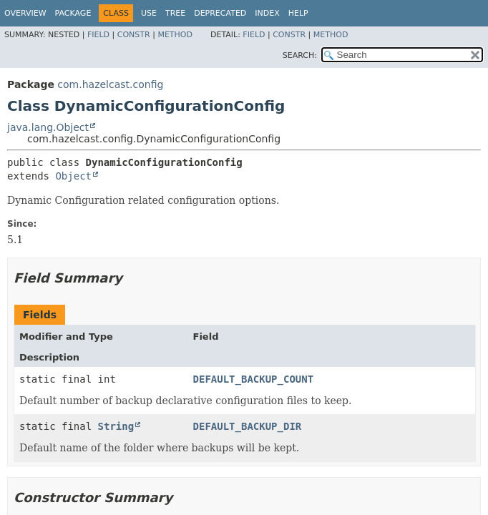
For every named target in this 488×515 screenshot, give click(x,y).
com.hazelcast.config (110, 84)
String (116, 426)
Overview (25, 13)
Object (73, 176)
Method (174, 34)
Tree (175, 13)
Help (298, 13)
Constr (133, 34)
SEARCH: (300, 55)
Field (98, 34)
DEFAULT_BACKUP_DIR (247, 426)
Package (73, 13)
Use (149, 13)
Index (267, 13)
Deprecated (220, 13)
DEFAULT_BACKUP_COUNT (253, 379)
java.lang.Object (48, 127)
